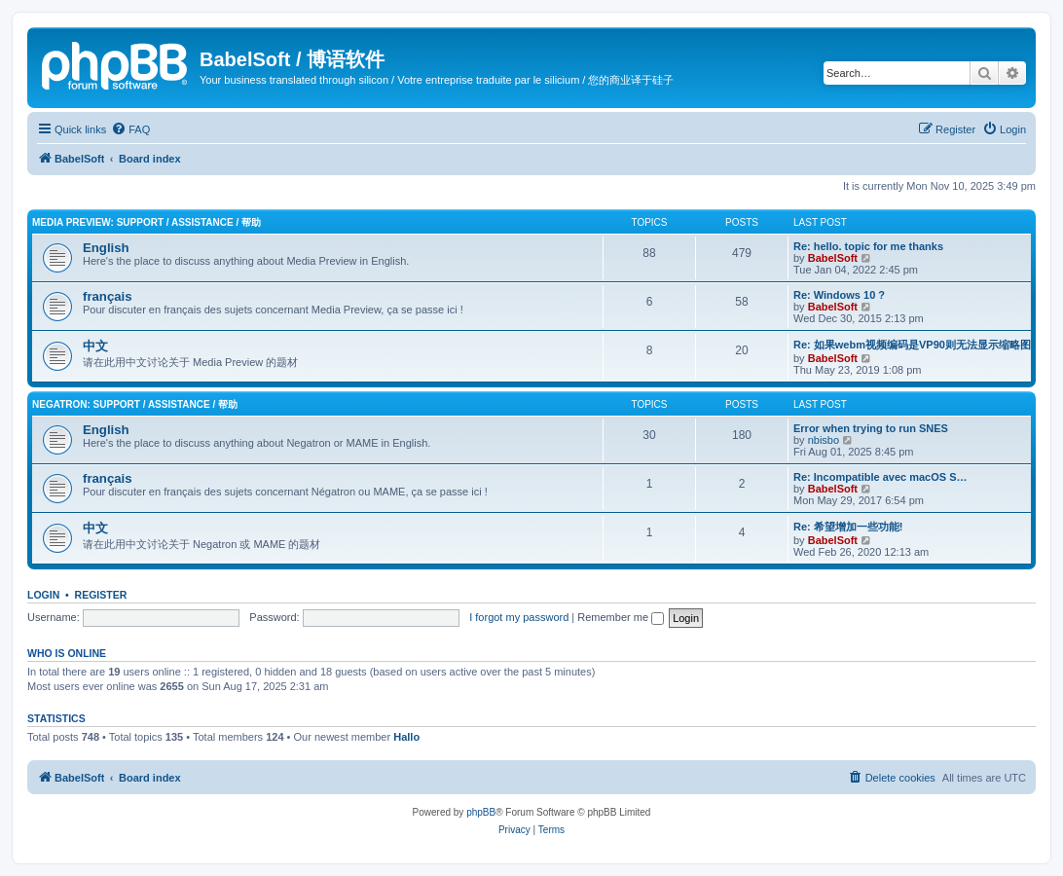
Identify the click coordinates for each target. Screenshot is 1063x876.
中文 (95, 346)
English (106, 247)
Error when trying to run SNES (870, 428)
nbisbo (823, 440)
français (107, 296)
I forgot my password (518, 617)
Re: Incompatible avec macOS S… (880, 477)
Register (101, 595)
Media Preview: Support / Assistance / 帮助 (146, 222)
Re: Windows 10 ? (839, 295)
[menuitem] (130, 129)
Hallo (406, 737)
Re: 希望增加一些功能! (847, 526)
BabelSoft (833, 258)
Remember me (620, 617)
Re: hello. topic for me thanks (868, 246)
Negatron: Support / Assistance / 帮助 (135, 404)
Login (43, 595)
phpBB (480, 812)
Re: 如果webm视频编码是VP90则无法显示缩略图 (912, 344)
